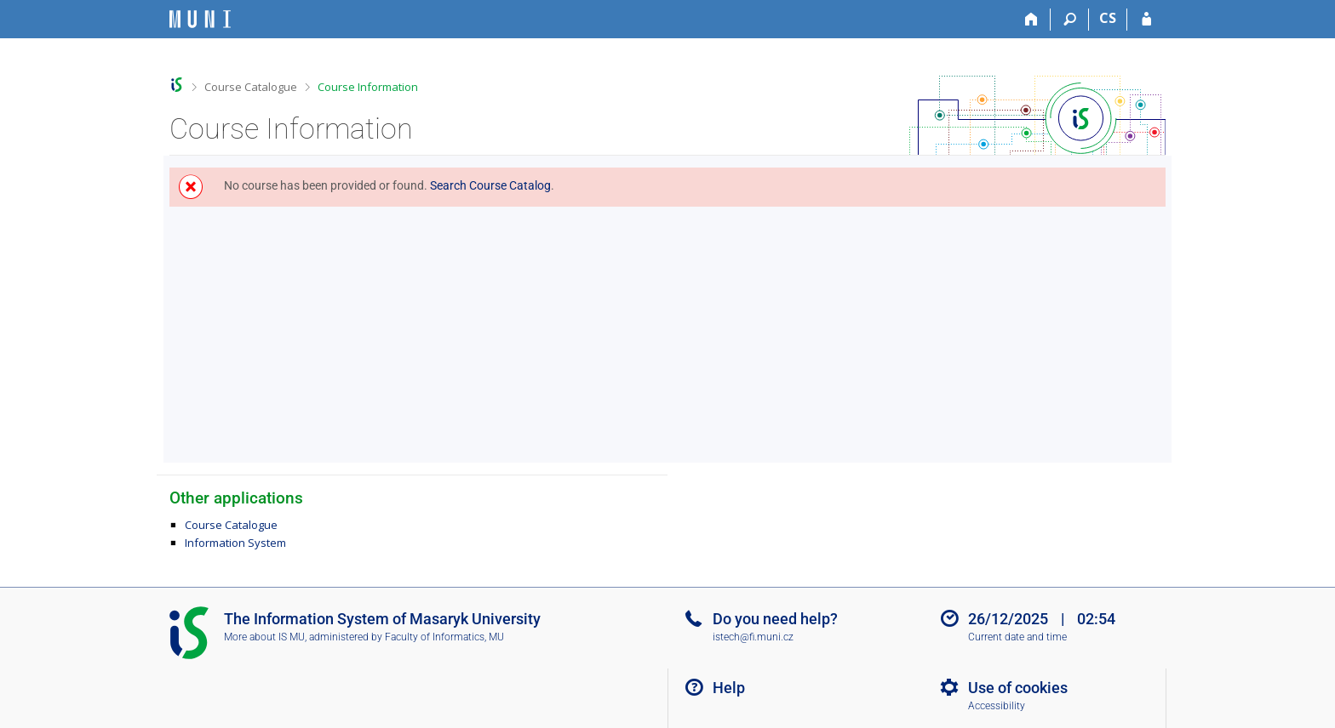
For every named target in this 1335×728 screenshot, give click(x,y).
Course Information (368, 86)
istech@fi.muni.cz (753, 637)
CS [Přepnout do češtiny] (1107, 18)
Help (729, 688)
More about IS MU (264, 637)
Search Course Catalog (490, 185)
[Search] (1070, 20)
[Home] (1031, 20)
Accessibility (996, 706)
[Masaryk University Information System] (200, 19)
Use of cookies (1018, 688)
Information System (235, 542)
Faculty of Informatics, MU (444, 637)
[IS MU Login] (1146, 20)
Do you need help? (775, 619)
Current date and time (1017, 637)
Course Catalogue (250, 86)
